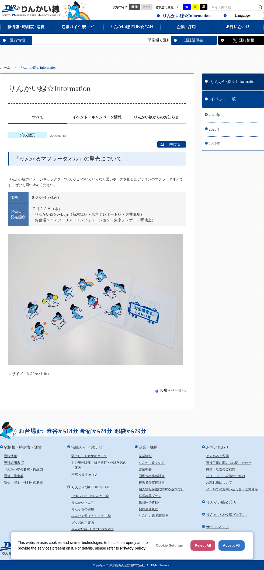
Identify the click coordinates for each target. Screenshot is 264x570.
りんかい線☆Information (186, 15)
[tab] (37, 118)
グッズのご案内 (82, 522)
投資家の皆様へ (150, 502)
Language (242, 15)
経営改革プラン (150, 496)
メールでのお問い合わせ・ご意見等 (232, 489)
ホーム (5, 67)
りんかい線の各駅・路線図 (23, 469)
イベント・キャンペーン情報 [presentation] (96, 117)
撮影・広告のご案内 (220, 469)
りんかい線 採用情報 (154, 515)
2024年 (214, 144)
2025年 (214, 129)
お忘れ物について (219, 482)
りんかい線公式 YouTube (226, 515)
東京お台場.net (81, 474)
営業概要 (145, 469)
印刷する (174, 144)
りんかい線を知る (152, 463)
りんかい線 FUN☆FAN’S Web (92, 529)
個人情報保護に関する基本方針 (161, 489)
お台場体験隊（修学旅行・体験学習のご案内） (98, 465)
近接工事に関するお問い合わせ (228, 463)
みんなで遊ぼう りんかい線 (91, 516)
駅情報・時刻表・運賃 (26, 26)
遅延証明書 (193, 40)
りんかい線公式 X (221, 502)
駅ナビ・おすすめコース (89, 456)
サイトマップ (217, 527)
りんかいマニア (82, 503)
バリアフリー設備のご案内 (225, 476)
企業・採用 (186, 26)
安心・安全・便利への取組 (23, 482)
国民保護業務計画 (152, 476)
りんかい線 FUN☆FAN (131, 26)
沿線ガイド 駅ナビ (77, 26)
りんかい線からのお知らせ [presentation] (156, 117)
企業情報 (145, 456)
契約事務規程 (148, 509)
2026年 (214, 115)
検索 (261, 7)
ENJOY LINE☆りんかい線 (90, 496)
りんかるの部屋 (82, 509)
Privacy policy (132, 548)
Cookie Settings (169, 545)
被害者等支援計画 (152, 482)
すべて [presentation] (37, 117)
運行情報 (17, 40)
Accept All (231, 545)
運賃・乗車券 (13, 476)
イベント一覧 (223, 99)
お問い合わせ (238, 26)
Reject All (203, 545)
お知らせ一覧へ (172, 391)
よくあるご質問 (217, 456)
